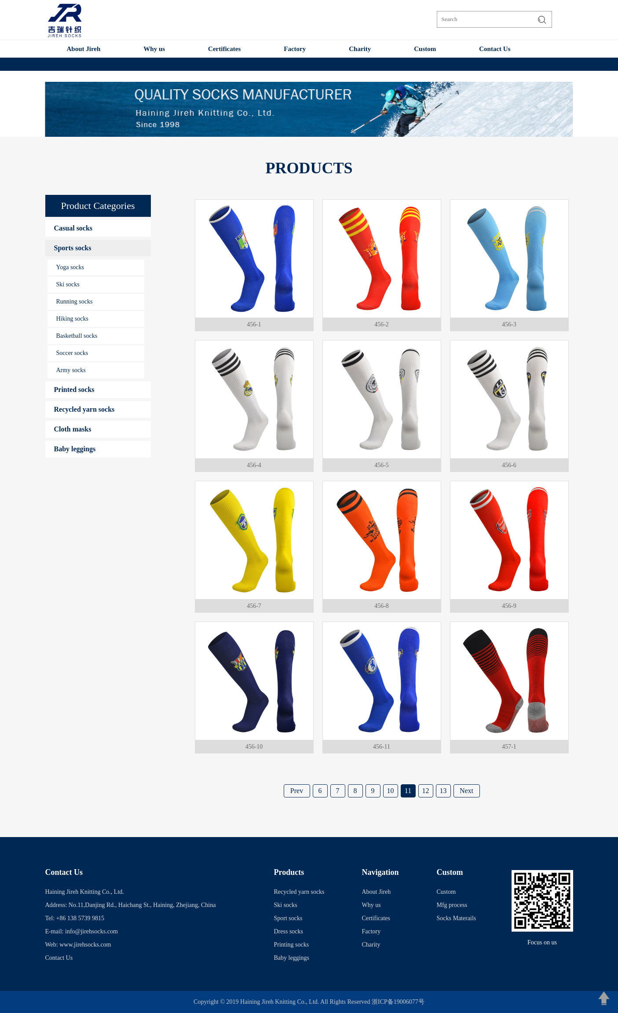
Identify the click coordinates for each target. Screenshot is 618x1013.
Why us (154, 48)
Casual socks (73, 228)
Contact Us (494, 48)
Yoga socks (70, 267)
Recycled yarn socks (84, 409)
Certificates (224, 48)
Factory (295, 48)
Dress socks (289, 931)
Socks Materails (456, 918)
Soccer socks (72, 353)
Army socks (71, 370)
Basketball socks (77, 336)
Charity (360, 48)
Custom (425, 48)
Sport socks (288, 918)
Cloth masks (72, 429)
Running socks (74, 301)
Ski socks (68, 284)
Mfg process (452, 905)
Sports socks (72, 248)
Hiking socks (72, 318)
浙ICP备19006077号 (398, 1001)
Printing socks (291, 944)
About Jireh (84, 48)
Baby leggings (75, 449)
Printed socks (74, 389)
